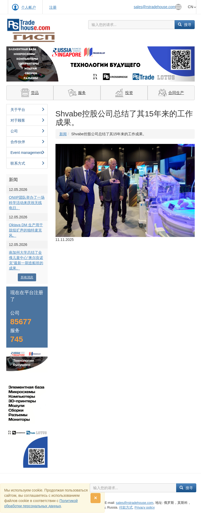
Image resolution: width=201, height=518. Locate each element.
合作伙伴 (27, 142)
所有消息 (27, 277)
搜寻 (184, 25)
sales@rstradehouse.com (154, 7)
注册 (53, 7)
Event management (27, 152)
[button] (20, 63)
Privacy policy (145, 507)
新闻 (63, 134)
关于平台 (27, 109)
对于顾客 (27, 120)
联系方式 (27, 163)
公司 (27, 131)
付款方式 (126, 507)
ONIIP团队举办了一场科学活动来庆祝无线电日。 (26, 202)
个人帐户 (28, 7)
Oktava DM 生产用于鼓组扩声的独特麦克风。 (26, 230)
